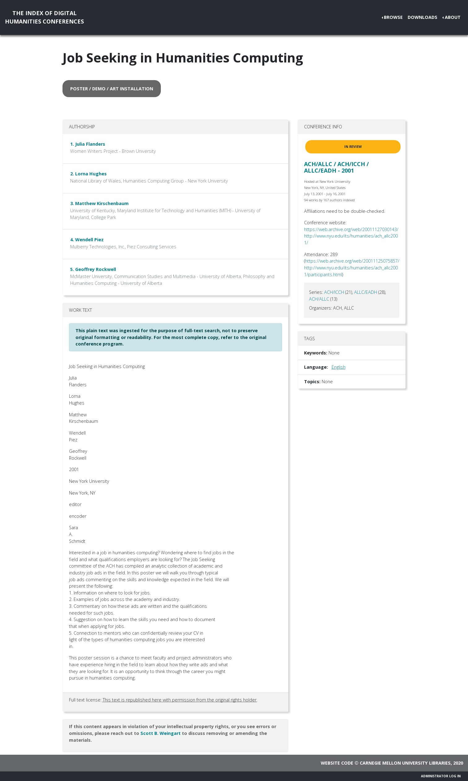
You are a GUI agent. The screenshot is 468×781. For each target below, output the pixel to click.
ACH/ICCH (334, 292)
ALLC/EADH (365, 292)
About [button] (453, 17)
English (339, 367)
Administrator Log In (441, 776)
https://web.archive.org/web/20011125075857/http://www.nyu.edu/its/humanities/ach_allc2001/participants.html (351, 267)
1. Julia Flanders (87, 144)
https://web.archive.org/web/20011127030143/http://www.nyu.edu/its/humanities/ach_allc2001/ (351, 236)
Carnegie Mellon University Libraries (405, 763)
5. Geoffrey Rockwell (93, 269)
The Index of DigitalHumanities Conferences (44, 17)
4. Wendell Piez (87, 239)
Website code (337, 763)
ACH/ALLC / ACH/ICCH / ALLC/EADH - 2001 (336, 167)
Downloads (422, 17)
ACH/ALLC (319, 299)
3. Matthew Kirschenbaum (99, 203)
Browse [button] (393, 17)
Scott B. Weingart (160, 733)
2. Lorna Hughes (88, 174)
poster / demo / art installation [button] (111, 89)
